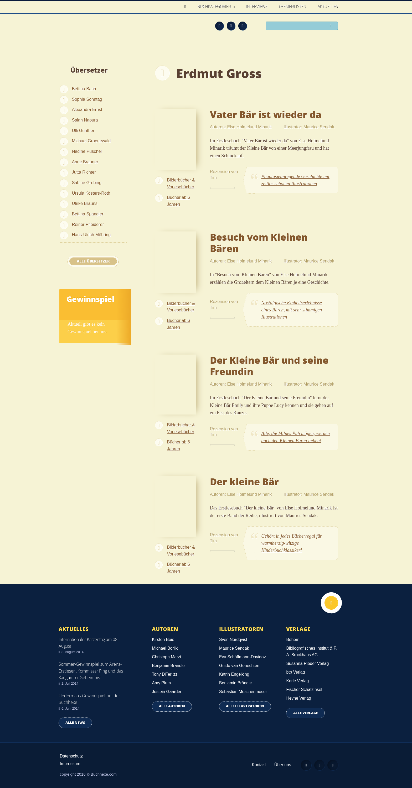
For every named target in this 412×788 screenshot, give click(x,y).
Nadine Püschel (87, 151)
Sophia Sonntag (87, 99)
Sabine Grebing (87, 182)
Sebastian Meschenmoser (243, 691)
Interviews (257, 6)
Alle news (75, 722)
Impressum (70, 763)
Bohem (292, 639)
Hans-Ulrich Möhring (91, 234)
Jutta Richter (84, 172)
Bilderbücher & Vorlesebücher (181, 183)
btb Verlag (295, 672)
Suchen (332, 26)
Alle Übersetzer (93, 261)
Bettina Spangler (88, 213)
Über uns (282, 764)
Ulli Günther (83, 130)
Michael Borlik (165, 648)
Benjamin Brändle (168, 665)
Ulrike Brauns (84, 203)
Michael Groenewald (91, 140)
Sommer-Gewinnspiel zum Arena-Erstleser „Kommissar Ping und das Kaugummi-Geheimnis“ (91, 670)
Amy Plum (161, 683)
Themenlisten (293, 6)
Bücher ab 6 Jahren (178, 200)
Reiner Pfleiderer (88, 224)
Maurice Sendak (234, 648)
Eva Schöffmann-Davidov (242, 657)
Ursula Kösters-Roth (91, 193)
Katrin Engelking (234, 674)
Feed (219, 26)
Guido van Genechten (239, 665)
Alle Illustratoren (245, 706)
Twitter (242, 26)
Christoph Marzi (166, 657)
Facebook (231, 26)
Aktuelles (328, 6)
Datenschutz (71, 756)
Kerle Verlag (297, 681)
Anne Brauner (85, 161)
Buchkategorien (215, 6)
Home (187, 7)
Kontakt (259, 764)
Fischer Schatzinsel (304, 689)
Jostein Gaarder (166, 691)
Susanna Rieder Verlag (307, 663)
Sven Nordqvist (233, 639)
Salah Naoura (85, 120)
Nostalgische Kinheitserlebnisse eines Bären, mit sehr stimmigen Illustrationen (291, 310)
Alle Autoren (172, 706)
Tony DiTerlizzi (165, 674)
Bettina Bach (84, 88)
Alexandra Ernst (87, 109)
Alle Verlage (305, 713)
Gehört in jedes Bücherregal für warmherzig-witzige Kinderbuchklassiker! (291, 543)
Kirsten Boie (163, 639)
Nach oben (331, 603)
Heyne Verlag (298, 698)
